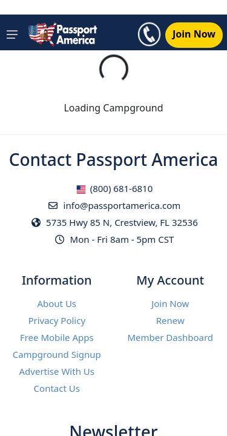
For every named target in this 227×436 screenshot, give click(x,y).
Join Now (170, 303)
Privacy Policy (56, 320)
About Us (56, 303)
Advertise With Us (56, 371)
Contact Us (57, 388)
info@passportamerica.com (114, 205)
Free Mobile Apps (57, 337)
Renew (170, 320)
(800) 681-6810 (114, 188)
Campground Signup (57, 354)
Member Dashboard (170, 337)
